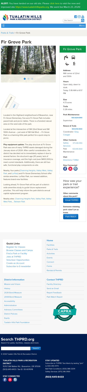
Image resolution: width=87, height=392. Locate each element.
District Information (14, 279)
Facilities (50, 245)
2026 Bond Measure (13, 292)
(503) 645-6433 (9, 369)
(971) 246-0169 (64, 371)
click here (55, 3)
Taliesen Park (19, 201)
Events (49, 258)
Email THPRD (71, 200)
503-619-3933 (77, 129)
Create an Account (15, 263)
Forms (49, 266)
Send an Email (53, 288)
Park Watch (70, 216)
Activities (51, 253)
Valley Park (40, 198)
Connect (50, 262)
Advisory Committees (13, 309)
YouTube (70, 169)
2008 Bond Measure (13, 297)
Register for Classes (15, 247)
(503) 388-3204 (68, 369)
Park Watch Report (54, 297)
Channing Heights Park (25, 198)
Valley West (41, 170)
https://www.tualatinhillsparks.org (32, 7)
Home (50, 240)
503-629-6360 (77, 118)
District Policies (10, 314)
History (7, 288)
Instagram (75, 169)
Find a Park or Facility (16, 253)
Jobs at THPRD (13, 256)
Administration (10, 305)
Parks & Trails (7, 33)
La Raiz (15, 173)
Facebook (65, 169)
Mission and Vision (12, 284)
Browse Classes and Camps (19, 250)
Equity (7, 318)
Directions (67, 160)
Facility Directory (54, 284)
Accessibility (9, 301)
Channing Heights (27, 170)
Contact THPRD (55, 279)
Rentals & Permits (54, 270)
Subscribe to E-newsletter (18, 266)
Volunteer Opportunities (17, 260)
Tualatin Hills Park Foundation (17, 322)
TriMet (76, 160)
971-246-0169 (77, 143)
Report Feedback (54, 292)
